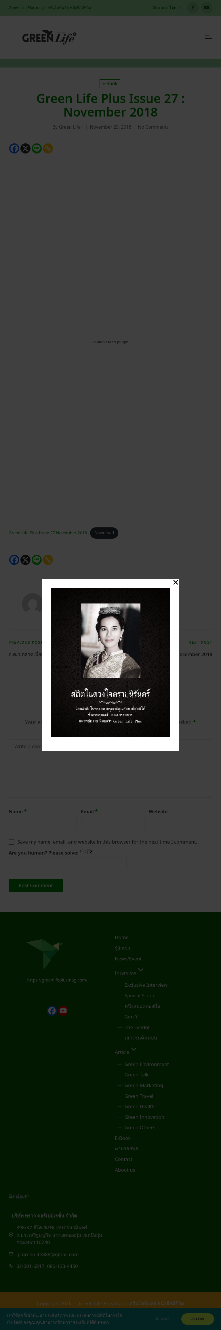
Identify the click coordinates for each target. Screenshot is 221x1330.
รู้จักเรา (122, 948)
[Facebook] (14, 148)
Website (158, 811)
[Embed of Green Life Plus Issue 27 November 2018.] (110, 342)
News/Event (128, 958)
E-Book (109, 83)
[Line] (37, 148)
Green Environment (147, 1064)
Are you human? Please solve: (68, 859)
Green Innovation (144, 1117)
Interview (130, 972)
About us (125, 1169)
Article (126, 1052)
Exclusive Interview (146, 984)
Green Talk (137, 1074)
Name (18, 811)
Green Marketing (144, 1085)
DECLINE (162, 1319)
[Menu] (208, 37)
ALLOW (197, 1319)
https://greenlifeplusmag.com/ (57, 980)
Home (122, 937)
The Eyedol (137, 1027)
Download (104, 532)
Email (89, 811)
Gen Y (131, 1016)
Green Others (140, 1127)
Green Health (140, 1106)
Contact (123, 1159)
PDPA (103, 1322)
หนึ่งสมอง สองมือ (142, 1006)
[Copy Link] (48, 148)
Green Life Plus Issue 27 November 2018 (48, 532)
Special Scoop (140, 995)
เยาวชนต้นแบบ (141, 1037)
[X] (25, 148)
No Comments (153, 127)
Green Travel (139, 1096)
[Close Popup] (175, 583)
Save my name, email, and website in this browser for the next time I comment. (107, 841)
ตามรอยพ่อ (126, 1148)
